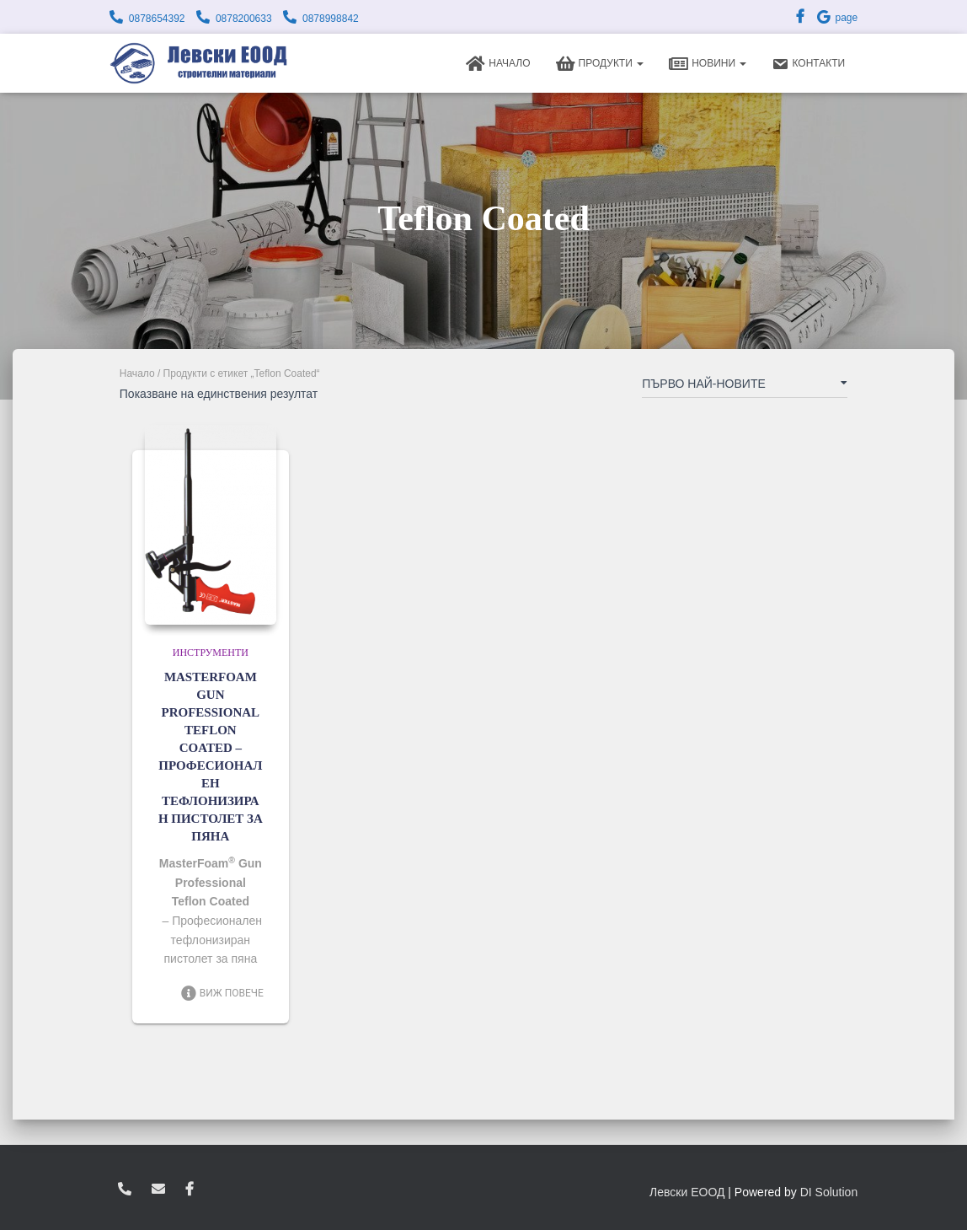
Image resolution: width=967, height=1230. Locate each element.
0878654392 (157, 18)
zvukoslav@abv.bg (158, 1189)
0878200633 (244, 18)
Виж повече (222, 993)
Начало (498, 64)
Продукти (600, 64)
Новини (707, 64)
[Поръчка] (744, 387)
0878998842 (330, 18)
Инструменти (210, 652)
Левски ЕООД (686, 1192)
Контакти (808, 64)
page (836, 18)
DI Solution (828, 1192)
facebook (189, 1189)
